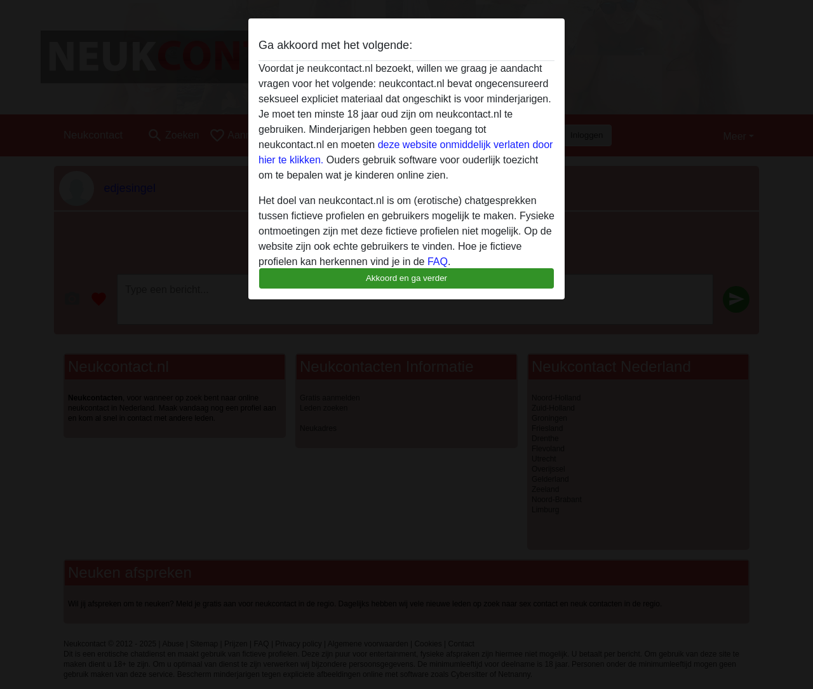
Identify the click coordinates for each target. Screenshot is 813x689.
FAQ (437, 261)
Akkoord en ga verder (406, 278)
